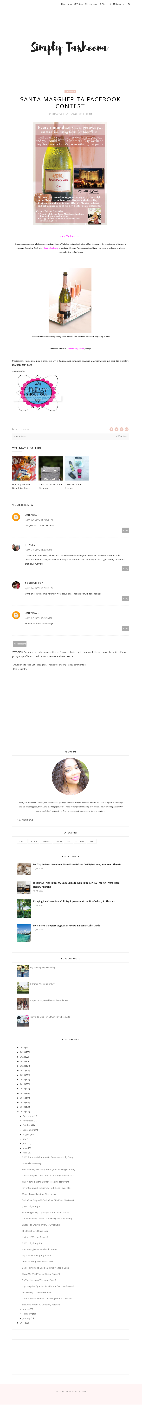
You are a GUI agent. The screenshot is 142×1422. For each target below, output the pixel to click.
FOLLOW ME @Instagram (72, 1392)
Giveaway (70, 91)
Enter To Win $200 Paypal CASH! (37, 1262)
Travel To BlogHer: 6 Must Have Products (50, 1017)
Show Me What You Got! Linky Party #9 (41, 1274)
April (25, 1153)
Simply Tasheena (60, 115)
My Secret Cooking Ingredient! (36, 1256)
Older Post (121, 437)
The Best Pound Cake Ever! (35, 1231)
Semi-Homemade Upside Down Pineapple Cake (45, 1268)
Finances (46, 842)
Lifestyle (80, 842)
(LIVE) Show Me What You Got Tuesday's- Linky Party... (48, 1157)
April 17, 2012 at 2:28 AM (38, 618)
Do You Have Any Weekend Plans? (39, 1280)
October (27, 1125)
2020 (22, 1075)
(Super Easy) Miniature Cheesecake (39, 1194)
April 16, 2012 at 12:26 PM (39, 588)
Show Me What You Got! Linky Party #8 (41, 1305)
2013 (22, 1107)
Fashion (34, 842)
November (28, 1121)
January (26, 1318)
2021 (22, 1071)
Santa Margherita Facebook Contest (40, 1250)
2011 (22, 1323)
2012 (22, 1112)
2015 (22, 1098)
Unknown (32, 515)
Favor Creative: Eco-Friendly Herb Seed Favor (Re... (46, 1188)
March (26, 1309)
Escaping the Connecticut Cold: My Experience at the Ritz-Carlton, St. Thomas (74, 901)
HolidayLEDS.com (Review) (35, 1237)
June (25, 1144)
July (24, 1139)
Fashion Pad (34, 583)
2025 (22, 1052)
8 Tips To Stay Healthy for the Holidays (49, 1001)
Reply (125, 531)
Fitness (58, 842)
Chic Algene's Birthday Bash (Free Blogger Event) (45, 1182)
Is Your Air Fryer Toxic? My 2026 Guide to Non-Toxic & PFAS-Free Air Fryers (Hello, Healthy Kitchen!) (76, 885)
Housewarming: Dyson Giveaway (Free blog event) (47, 1219)
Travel (92, 842)
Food (68, 842)
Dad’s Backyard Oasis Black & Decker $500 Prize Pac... (48, 1176)
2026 (22, 1048)
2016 (22, 1093)
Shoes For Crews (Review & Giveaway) (41, 1225)
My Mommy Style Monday (42, 968)
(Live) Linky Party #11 (32, 1207)
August (26, 1135)
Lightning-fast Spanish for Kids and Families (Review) (48, 1286)
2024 (22, 1057)
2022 (22, 1066)
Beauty (22, 842)
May (25, 1148)
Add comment (20, 644)
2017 (22, 1089)
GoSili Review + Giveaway (73, 487)
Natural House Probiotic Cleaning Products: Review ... (48, 1299)
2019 (22, 1080)
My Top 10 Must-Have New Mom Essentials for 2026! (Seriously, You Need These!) (77, 865)
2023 (22, 1061)
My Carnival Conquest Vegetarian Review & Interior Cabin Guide (66, 926)
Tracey (30, 545)
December (28, 1116)
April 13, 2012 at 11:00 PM (39, 520)
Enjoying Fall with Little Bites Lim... (21, 487)
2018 (22, 1084)
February (27, 1314)
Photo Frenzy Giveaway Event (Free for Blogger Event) (48, 1170)
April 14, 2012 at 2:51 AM (38, 550)
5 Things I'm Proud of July (42, 984)
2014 (22, 1103)
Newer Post (20, 437)
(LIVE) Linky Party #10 (32, 1243)
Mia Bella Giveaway (31, 1163)
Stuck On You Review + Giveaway (50, 487)
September (28, 1130)
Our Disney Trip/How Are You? (37, 1293)
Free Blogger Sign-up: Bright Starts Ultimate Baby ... (46, 1213)
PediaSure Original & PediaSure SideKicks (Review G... (48, 1200)
